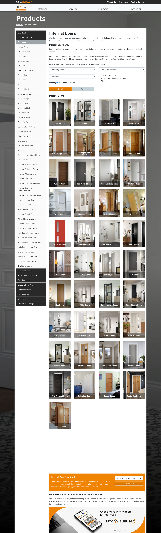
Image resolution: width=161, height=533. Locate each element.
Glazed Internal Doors (26, 127)
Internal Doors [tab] (23, 37)
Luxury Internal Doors (26, 200)
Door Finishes (23, 294)
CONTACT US (129, 401)
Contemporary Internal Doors (29, 155)
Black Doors (23, 136)
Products (42, 9)
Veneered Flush (24, 117)
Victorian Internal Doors (27, 228)
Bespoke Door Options (26, 285)
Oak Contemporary (25, 70)
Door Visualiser (124, 2)
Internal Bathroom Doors (28, 169)
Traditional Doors (25, 266)
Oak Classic (22, 80)
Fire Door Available (108, 76)
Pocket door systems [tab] (26, 275)
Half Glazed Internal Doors (28, 233)
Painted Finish (23, 89)
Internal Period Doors (26, 205)
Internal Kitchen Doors (27, 174)
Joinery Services (24, 289)
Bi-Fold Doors (23, 113)
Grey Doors (22, 141)
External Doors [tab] (24, 271)
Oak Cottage (22, 66)
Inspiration (103, 9)
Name (72, 83)
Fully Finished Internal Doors (29, 242)
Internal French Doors (26, 214)
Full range (22, 42)
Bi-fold (103, 81)
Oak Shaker (22, 75)
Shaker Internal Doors (26, 252)
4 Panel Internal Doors (27, 219)
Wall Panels (22, 299)
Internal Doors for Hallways (29, 183)
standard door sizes (83, 474)
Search (60, 89)
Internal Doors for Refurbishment (25, 189)
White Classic (23, 61)
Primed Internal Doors (27, 209)
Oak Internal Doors (25, 146)
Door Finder (22, 33)
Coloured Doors (24, 160)
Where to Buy (111, 2)
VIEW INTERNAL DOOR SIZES (129, 396)
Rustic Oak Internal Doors (28, 256)
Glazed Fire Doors (25, 131)
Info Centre (137, 9)
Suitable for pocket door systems (114, 78)
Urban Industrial (24, 51)
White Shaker (23, 103)
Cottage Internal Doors (27, 261)
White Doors (23, 150)
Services (73, 9)
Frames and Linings (26, 304)
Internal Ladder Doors (26, 223)
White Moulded (24, 108)
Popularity (62, 83)
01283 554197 (27, 2)
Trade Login (135, 2)
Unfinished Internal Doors (28, 247)
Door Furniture (24, 280)
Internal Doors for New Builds (30, 195)
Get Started (97, 454)
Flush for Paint (24, 122)
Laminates (22, 56)
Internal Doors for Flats (27, 178)
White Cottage (23, 98)
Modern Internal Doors (27, 238)
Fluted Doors (23, 47)
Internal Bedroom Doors (27, 164)
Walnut (21, 84)
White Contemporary (26, 94)
